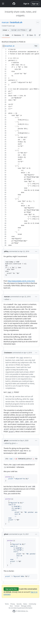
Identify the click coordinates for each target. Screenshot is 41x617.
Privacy (12, 604)
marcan (5, 22)
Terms (7, 604)
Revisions (18, 35)
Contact (17, 606)
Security (19, 604)
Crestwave (8, 353)
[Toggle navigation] (3, 3)
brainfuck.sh (16, 22)
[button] (30, 30)
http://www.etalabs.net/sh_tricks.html (21, 281)
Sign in (26, 3)
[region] (20, 147)
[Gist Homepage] (14, 3)
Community (32, 604)
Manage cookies (26, 606)
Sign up (35, 3)
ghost (6, 440)
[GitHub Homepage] (14, 611)
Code (6, 35)
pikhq (6, 251)
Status (25, 604)
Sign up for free (11, 589)
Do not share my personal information (20, 608)
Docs (11, 606)
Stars (31, 35)
